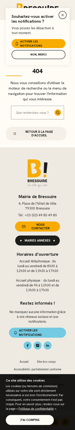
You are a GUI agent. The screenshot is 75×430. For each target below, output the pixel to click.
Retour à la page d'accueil (32, 133)
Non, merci (38, 54)
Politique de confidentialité (36, 409)
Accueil (24, 362)
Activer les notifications (28, 43)
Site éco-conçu (46, 362)
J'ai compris (30, 420)
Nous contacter (35, 226)
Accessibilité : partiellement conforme (37, 369)
